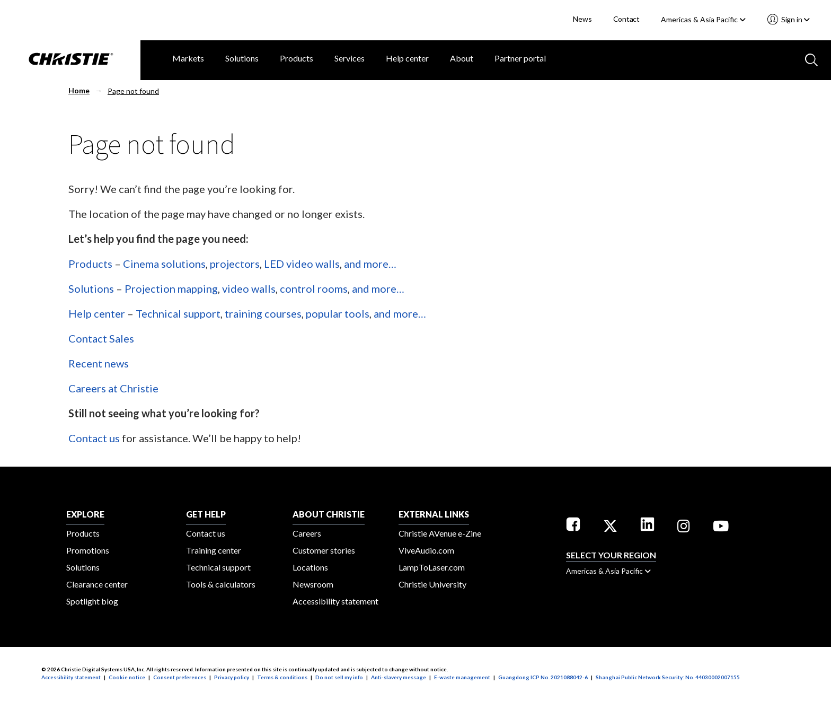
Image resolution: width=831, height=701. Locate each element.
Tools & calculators (220, 584)
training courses (263, 313)
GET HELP (206, 514)
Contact (626, 18)
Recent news (98, 363)
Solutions (242, 58)
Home (79, 90)
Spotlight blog (92, 601)
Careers (307, 533)
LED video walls (302, 263)
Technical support (178, 313)
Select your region (611, 555)
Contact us (94, 438)
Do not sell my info (339, 677)
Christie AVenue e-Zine (440, 533)
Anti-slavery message (398, 677)
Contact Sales (101, 338)
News (582, 18)
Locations (310, 567)
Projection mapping (171, 288)
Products (296, 58)
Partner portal (520, 58)
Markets (188, 58)
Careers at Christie (113, 388)
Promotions (87, 550)
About (461, 58)
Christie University (432, 584)
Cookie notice (127, 677)
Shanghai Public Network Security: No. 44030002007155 (668, 677)
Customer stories (324, 550)
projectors (235, 263)
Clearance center (97, 584)
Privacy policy (231, 677)
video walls (249, 288)
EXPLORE (85, 514)
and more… (370, 263)
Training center (213, 550)
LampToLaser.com (432, 567)
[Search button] (810, 58)
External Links (434, 514)
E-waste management (462, 677)
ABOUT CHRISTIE (329, 514)
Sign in (795, 19)
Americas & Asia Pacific (703, 19)
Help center (407, 58)
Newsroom (313, 584)
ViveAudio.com (426, 550)
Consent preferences (179, 677)
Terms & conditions (282, 677)
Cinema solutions (164, 263)
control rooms (314, 288)
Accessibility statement (335, 601)
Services (349, 58)
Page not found (133, 90)
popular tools (337, 313)
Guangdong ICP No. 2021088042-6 (543, 677)
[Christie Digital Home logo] (70, 60)
